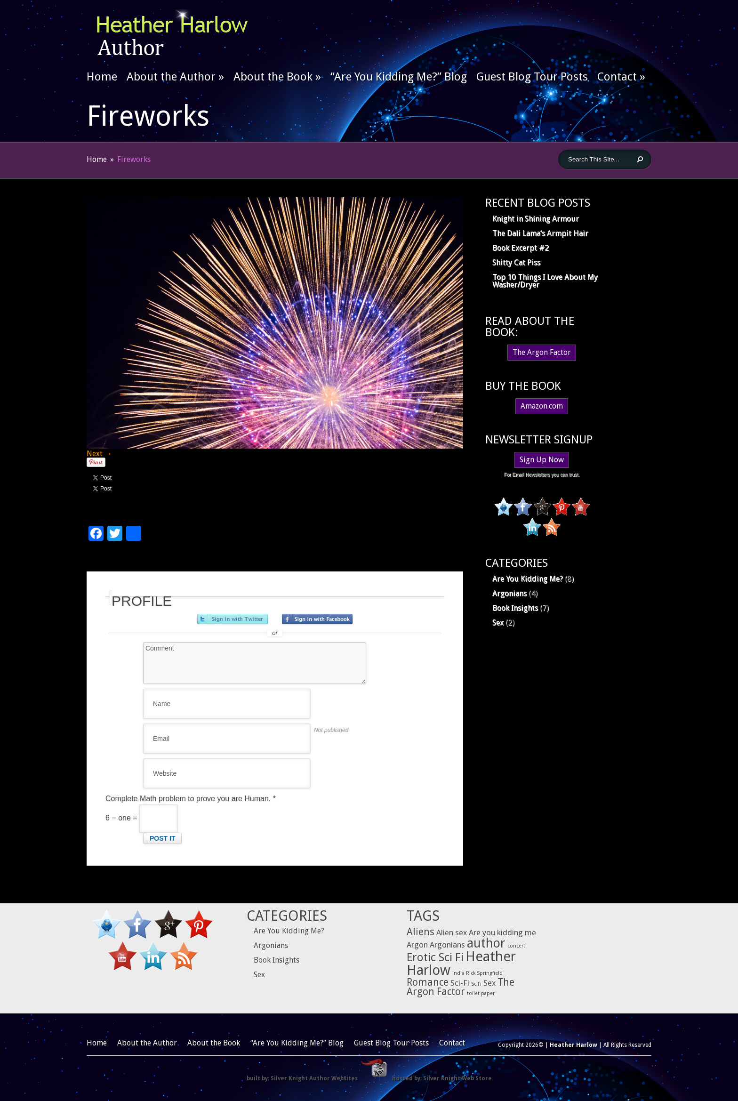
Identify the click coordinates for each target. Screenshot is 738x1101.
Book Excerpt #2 (520, 247)
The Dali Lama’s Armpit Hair (540, 233)
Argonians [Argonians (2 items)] (447, 944)
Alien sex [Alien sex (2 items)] (451, 932)
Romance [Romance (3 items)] (428, 982)
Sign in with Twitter (232, 619)
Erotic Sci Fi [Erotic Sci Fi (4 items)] (435, 957)
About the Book (277, 76)
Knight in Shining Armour (535, 218)
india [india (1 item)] (458, 973)
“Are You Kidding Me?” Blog (398, 76)
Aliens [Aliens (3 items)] (420, 932)
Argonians (509, 593)
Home (102, 76)
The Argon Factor (542, 352)
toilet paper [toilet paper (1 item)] (481, 993)
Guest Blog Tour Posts (532, 76)
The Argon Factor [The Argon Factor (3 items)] (460, 987)
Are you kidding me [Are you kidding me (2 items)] (502, 932)
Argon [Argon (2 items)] (417, 944)
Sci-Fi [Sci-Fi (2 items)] (459, 983)
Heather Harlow (573, 1045)
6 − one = (141, 818)
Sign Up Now (542, 459)
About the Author (175, 76)
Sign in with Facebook (317, 619)
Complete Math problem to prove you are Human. (190, 799)
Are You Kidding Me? (527, 578)
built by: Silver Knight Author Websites (302, 1078)
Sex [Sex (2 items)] (489, 983)
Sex (498, 622)
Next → (99, 453)
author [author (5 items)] (486, 943)
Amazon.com (542, 406)
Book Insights (515, 607)
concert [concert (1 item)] (516, 946)
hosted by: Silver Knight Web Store (442, 1078)
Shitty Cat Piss (516, 262)
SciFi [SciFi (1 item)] (476, 984)
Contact (621, 76)
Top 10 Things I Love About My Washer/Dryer (545, 281)
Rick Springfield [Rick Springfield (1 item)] (484, 973)
